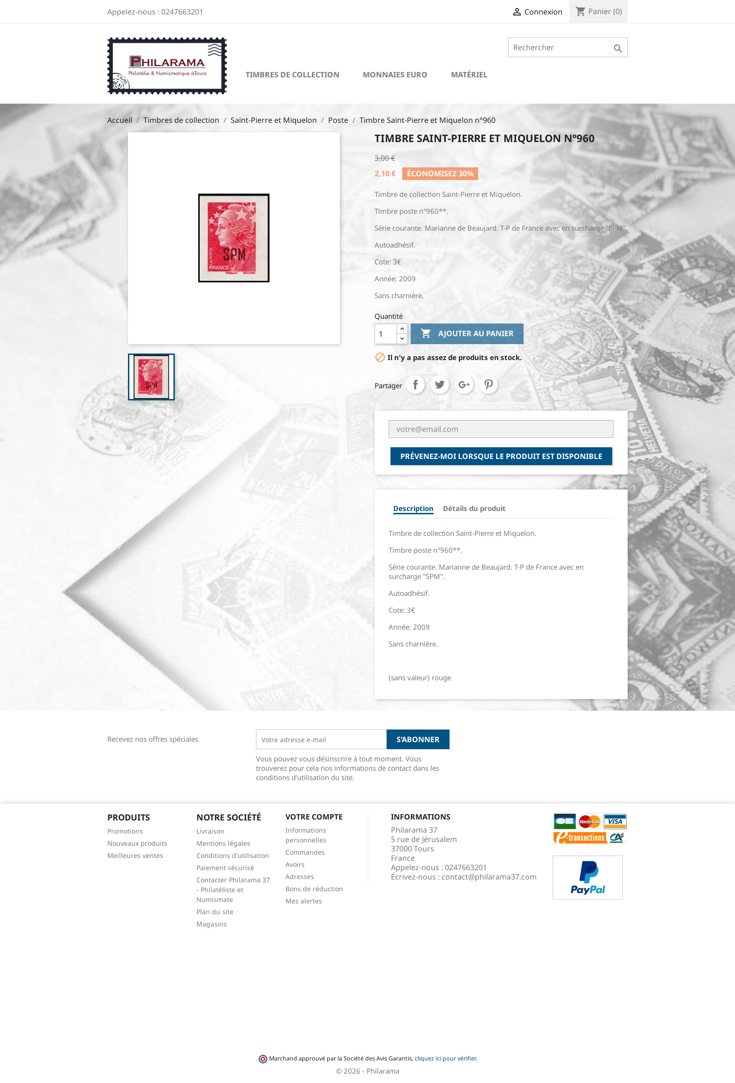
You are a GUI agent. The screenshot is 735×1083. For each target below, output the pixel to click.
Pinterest (488, 384)
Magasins (211, 923)
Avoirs (295, 864)
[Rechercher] (568, 47)
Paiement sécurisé (225, 867)
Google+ (464, 384)
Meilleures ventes (135, 855)
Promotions (125, 831)
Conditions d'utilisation (232, 855)
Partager (415, 384)
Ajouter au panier (467, 334)
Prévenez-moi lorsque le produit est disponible (501, 456)
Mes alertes (303, 900)
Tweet (439, 384)
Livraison (210, 831)
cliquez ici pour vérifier (445, 1058)
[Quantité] (386, 333)
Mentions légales (223, 843)
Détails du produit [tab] (474, 508)
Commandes (305, 852)
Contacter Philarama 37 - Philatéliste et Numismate (233, 889)
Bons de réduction (314, 888)
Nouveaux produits (137, 843)
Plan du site (214, 911)
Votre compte (314, 817)
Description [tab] (413, 508)
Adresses (299, 876)
